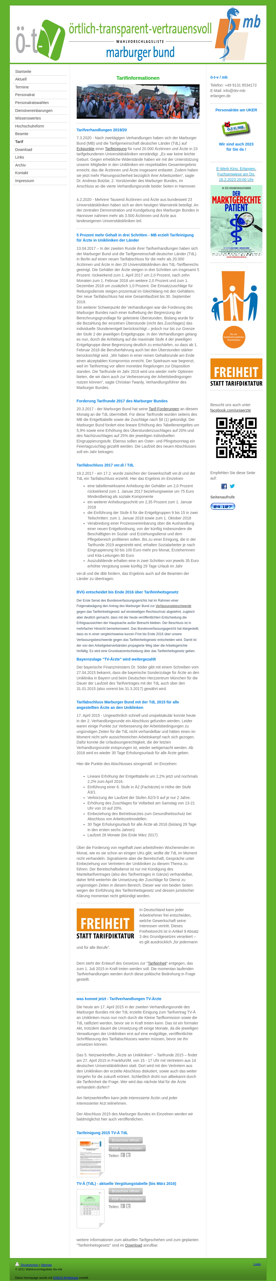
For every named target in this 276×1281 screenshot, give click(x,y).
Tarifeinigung (116, 149)
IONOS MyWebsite (65, 1277)
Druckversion (27, 1265)
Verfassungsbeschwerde (173, 606)
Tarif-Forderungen (164, 409)
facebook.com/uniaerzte (230, 410)
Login (257, 1264)
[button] (126, 1140)
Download (133, 1245)
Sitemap (46, 1265)
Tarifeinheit (157, 963)
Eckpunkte (85, 149)
